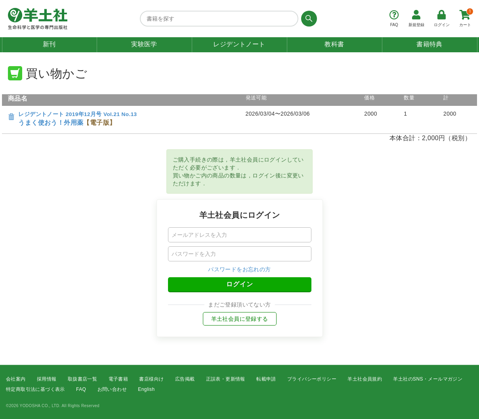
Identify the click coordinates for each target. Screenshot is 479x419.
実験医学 (144, 44)
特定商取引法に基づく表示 (35, 389)
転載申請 (266, 379)
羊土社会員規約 (364, 379)
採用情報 (47, 379)
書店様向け (151, 379)
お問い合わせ (112, 389)
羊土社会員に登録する (239, 319)
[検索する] (307, 19)
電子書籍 (118, 379)
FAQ (81, 389)
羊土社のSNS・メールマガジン (427, 379)
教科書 (334, 44)
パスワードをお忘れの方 (239, 269)
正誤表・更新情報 (225, 379)
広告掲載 (185, 379)
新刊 (49, 44)
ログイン (239, 284)
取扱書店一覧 (82, 379)
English (146, 389)
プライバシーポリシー (311, 379)
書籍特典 (429, 44)
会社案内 (16, 379)
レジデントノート (239, 44)
